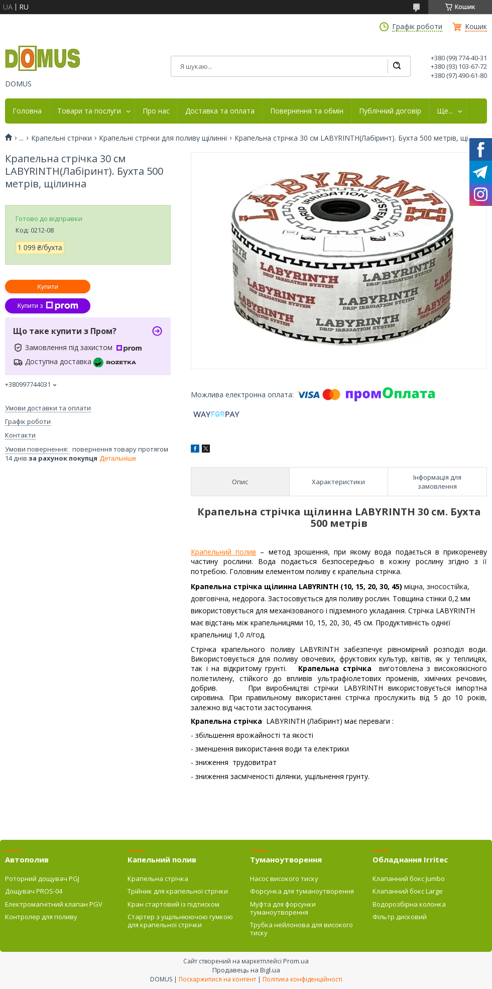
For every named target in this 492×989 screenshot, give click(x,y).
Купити (47, 286)
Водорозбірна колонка (409, 904)
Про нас (156, 111)
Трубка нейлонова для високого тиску (301, 928)
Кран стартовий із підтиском (173, 904)
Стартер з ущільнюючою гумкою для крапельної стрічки (180, 920)
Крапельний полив (223, 552)
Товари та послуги (89, 111)
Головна (27, 111)
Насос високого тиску (284, 878)
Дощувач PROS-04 (33, 891)
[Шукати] (397, 66)
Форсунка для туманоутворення (302, 891)
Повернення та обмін (306, 111)
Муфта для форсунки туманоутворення (283, 908)
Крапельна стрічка (158, 878)
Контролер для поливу (41, 916)
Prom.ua (296, 960)
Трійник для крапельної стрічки (178, 891)
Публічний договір (390, 111)
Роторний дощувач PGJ (42, 878)
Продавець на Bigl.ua (246, 969)
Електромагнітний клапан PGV (53, 904)
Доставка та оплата (220, 111)
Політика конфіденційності (302, 979)
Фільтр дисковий (400, 916)
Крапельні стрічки (61, 138)
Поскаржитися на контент (217, 979)
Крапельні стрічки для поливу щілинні (163, 138)
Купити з (47, 305)
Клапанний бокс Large (408, 891)
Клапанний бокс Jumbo (409, 878)
